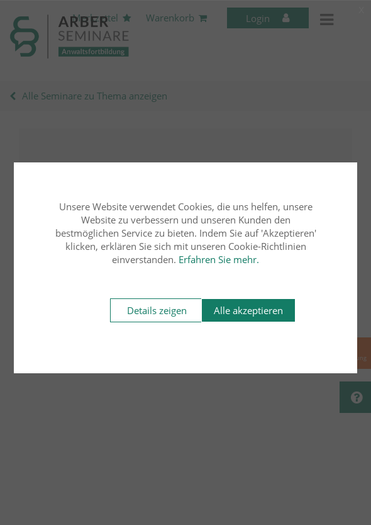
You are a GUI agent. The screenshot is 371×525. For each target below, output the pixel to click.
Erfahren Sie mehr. (219, 259)
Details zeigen (157, 310)
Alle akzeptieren (248, 310)
